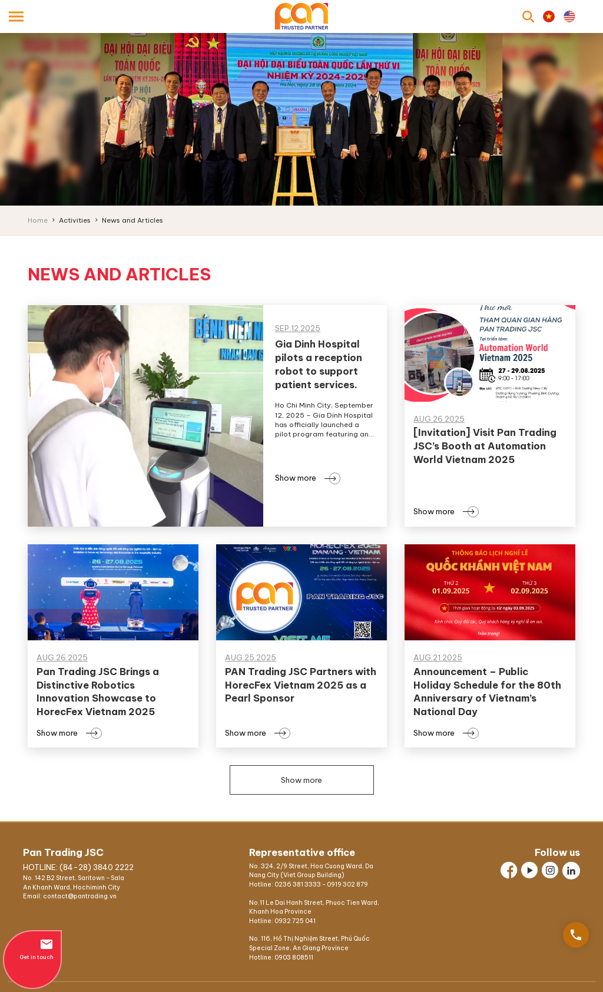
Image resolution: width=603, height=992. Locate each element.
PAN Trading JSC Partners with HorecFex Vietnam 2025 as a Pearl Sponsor (300, 685)
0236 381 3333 (297, 884)
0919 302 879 (347, 884)
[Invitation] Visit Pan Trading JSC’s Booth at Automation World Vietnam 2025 (484, 445)
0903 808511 (293, 957)
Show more (305, 477)
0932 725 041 (295, 921)
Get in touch (32, 948)
